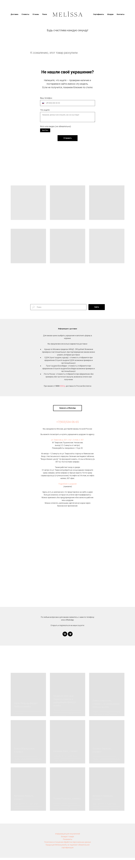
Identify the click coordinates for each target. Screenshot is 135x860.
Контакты (120, 14)
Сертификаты (98, 14)
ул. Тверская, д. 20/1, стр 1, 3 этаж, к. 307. (67, 442)
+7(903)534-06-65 (67, 424)
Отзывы (36, 14)
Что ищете (45, 110)
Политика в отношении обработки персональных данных (67, 844)
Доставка (14, 14)
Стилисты (25, 14)
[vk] (65, 636)
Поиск (44, 14)
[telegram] (70, 636)
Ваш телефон (46, 98)
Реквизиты (67, 841)
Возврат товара (67, 839)
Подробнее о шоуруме (67, 486)
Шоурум (110, 14)
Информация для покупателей (67, 836)
